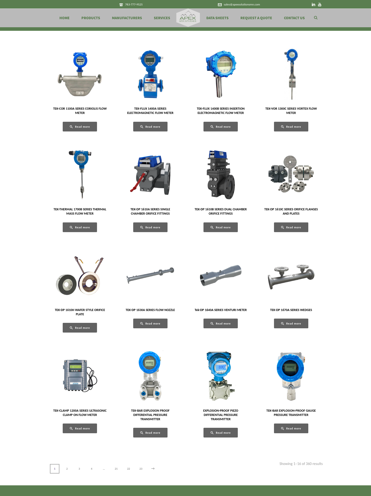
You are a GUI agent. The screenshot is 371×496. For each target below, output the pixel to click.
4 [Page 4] (91, 468)
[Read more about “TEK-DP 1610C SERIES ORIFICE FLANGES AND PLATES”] (291, 227)
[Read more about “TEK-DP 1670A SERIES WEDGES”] (291, 323)
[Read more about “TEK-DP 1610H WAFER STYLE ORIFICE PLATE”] (80, 328)
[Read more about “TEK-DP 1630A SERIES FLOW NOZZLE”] (150, 323)
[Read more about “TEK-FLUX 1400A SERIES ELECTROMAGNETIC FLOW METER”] (150, 126)
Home (64, 18)
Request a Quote (256, 18)
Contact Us (294, 18)
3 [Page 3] (79, 468)
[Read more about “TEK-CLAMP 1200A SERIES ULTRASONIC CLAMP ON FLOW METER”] (80, 428)
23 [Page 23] (140, 468)
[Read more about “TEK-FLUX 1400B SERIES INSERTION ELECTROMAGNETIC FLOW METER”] (220, 126)
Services (162, 18)
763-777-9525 (134, 4)
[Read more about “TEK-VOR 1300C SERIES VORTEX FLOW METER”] (291, 126)
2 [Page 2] (67, 468)
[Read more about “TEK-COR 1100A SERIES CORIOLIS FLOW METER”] (80, 126)
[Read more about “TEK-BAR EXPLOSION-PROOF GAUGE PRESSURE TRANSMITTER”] (291, 428)
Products (90, 18)
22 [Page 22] (128, 468)
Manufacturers (127, 18)
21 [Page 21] (116, 468)
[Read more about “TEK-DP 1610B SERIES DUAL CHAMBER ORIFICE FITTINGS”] (220, 227)
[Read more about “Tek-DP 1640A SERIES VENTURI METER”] (220, 323)
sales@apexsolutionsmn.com (242, 4)
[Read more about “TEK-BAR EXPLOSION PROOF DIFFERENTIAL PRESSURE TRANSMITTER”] (150, 432)
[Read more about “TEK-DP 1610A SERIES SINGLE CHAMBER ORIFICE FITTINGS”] (150, 227)
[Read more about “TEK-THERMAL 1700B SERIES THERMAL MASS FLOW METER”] (80, 227)
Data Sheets (217, 18)
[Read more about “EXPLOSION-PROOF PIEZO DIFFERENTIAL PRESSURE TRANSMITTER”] (220, 432)
